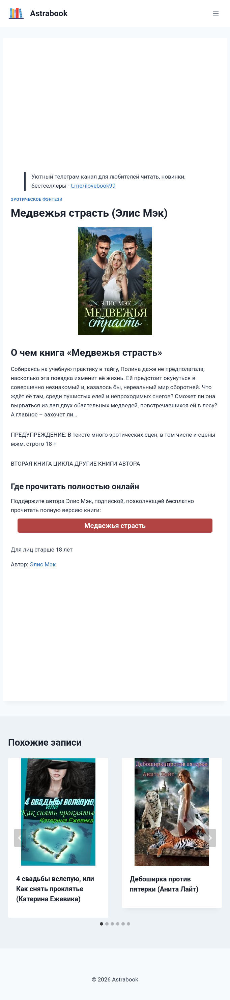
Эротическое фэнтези (36, 199)
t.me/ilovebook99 (93, 185)
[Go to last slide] (20, 838)
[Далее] (210, 838)
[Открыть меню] (215, 13)
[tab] (101, 924)
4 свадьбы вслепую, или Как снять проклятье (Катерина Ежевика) (55, 889)
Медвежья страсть (115, 526)
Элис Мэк (43, 564)
